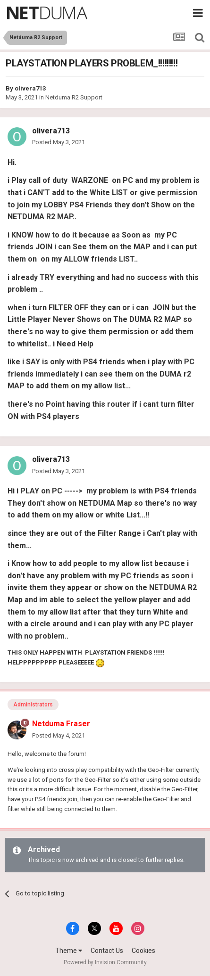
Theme (68, 950)
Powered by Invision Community (105, 962)
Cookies (143, 950)
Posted (58, 142)
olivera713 (30, 88)
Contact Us (107, 950)
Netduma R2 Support (73, 97)
